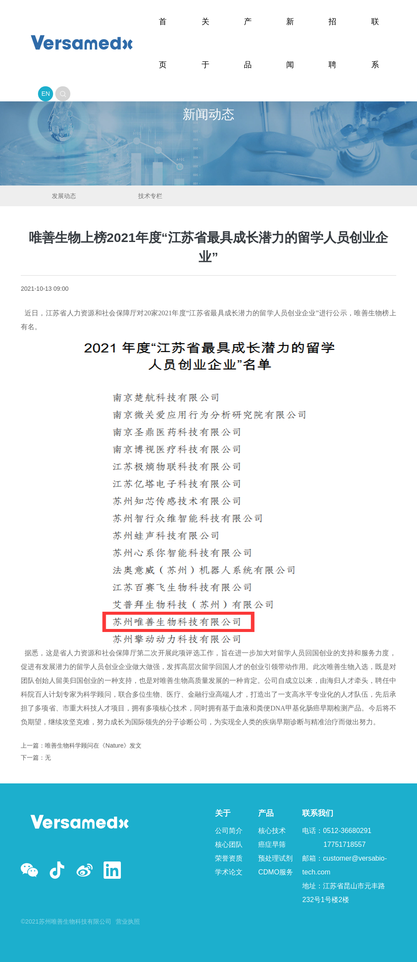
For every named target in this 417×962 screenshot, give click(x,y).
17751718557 (344, 844)
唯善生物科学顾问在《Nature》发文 (93, 745)
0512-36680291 (347, 830)
